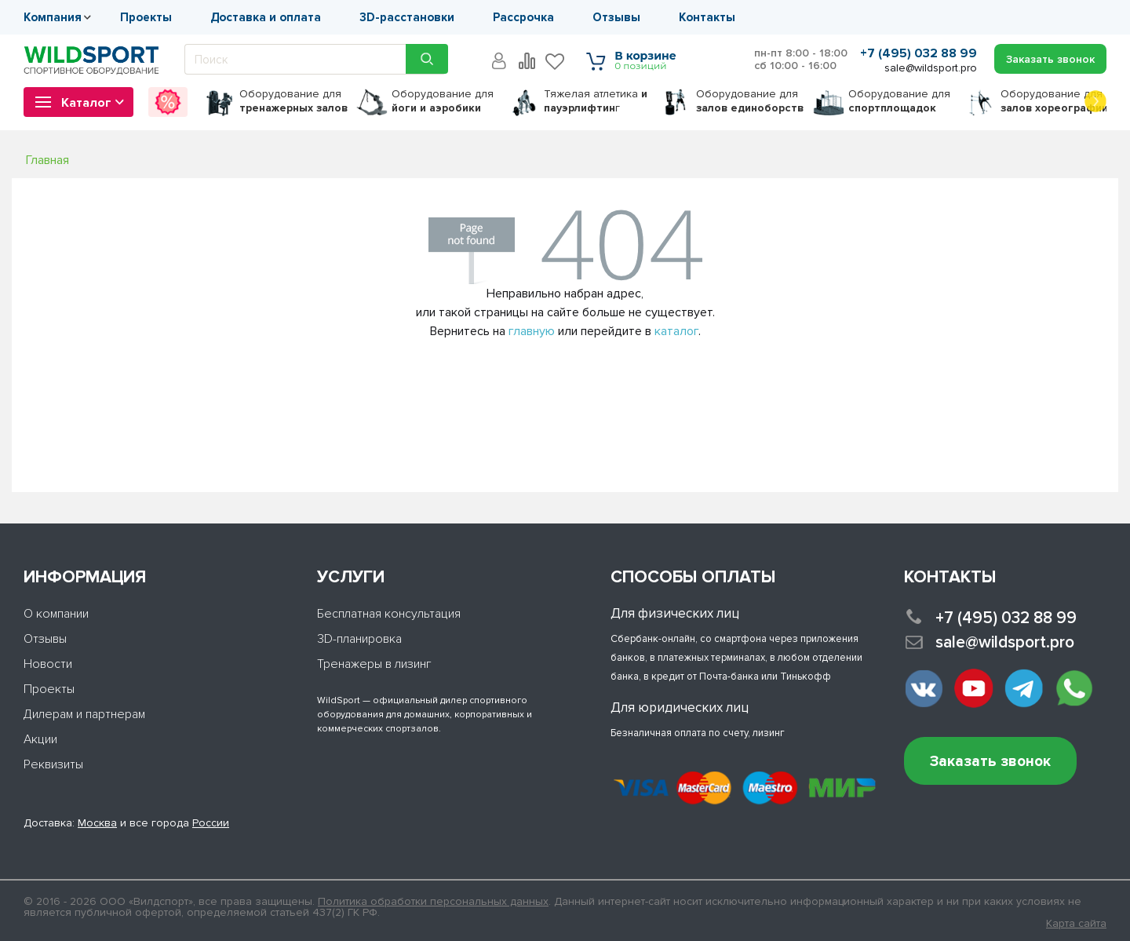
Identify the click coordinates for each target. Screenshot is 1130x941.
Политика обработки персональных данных (433, 901)
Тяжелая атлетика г (595, 101)
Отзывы (616, 17)
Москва (97, 823)
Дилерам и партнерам (84, 714)
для (293, 101)
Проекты (146, 17)
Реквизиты (53, 764)
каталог (676, 331)
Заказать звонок (990, 762)
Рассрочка (523, 17)
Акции (40, 739)
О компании (56, 614)
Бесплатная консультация (389, 614)
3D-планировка (359, 639)
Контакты (707, 17)
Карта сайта (1076, 923)
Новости (48, 664)
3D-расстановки (406, 17)
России (210, 823)
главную (531, 331)
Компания (53, 17)
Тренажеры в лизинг (374, 664)
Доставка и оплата (265, 17)
